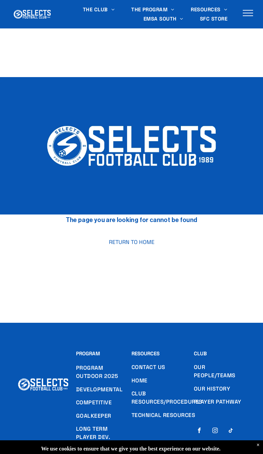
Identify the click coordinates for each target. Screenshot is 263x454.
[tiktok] (230, 431)
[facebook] (199, 431)
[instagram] (215, 431)
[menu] (248, 13)
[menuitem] (99, 9)
